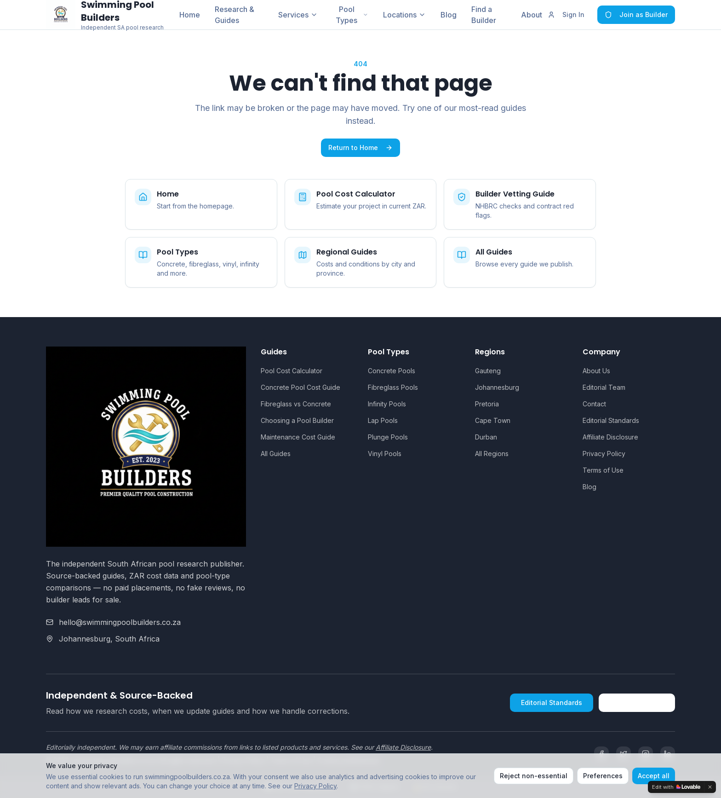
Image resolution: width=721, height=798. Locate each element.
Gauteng (488, 371)
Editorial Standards (611, 420)
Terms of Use (603, 470)
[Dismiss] (709, 786)
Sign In (566, 14)
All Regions (492, 453)
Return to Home (360, 147)
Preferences (603, 776)
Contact (594, 404)
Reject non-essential (533, 776)
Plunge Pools (388, 437)
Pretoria (487, 404)
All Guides (276, 453)
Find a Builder (483, 15)
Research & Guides (234, 15)
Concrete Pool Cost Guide (300, 387)
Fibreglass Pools (393, 387)
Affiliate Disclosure (610, 437)
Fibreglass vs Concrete (296, 404)
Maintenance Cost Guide (298, 437)
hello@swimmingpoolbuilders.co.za (120, 622)
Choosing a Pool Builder (297, 420)
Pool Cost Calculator (291, 371)
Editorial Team (604, 387)
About (531, 14)
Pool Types (352, 15)
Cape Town (492, 420)
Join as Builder (636, 14)
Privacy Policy (604, 453)
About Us (596, 371)
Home (189, 14)
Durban (486, 437)
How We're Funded (637, 702)
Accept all (654, 776)
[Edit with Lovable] (676, 786)
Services (298, 14)
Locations (404, 14)
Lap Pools (383, 420)
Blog (449, 14)
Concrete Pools (391, 371)
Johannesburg (497, 387)
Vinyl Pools (384, 453)
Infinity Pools (387, 404)
